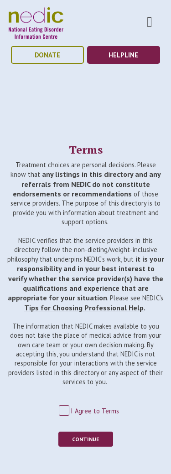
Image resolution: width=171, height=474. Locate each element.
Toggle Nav (149, 22)
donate (47, 55)
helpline (123, 55)
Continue (85, 439)
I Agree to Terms (95, 411)
